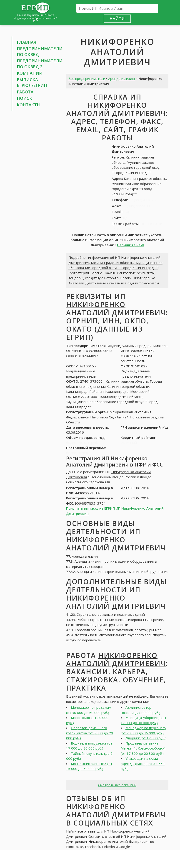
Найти (117, 18)
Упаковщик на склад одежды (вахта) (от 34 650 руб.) (143, 763)
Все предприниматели (86, 78)
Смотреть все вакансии (117, 785)
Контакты (28, 104)
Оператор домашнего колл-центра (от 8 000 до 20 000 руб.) (89, 732)
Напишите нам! (130, 245)
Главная (26, 42)
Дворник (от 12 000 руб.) (145, 738)
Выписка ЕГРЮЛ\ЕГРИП (32, 82)
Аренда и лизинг (121, 78)
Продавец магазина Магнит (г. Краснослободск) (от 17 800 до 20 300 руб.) (143, 748)
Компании (29, 73)
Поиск (24, 98)
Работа (25, 92)
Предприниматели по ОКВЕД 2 (39, 63)
